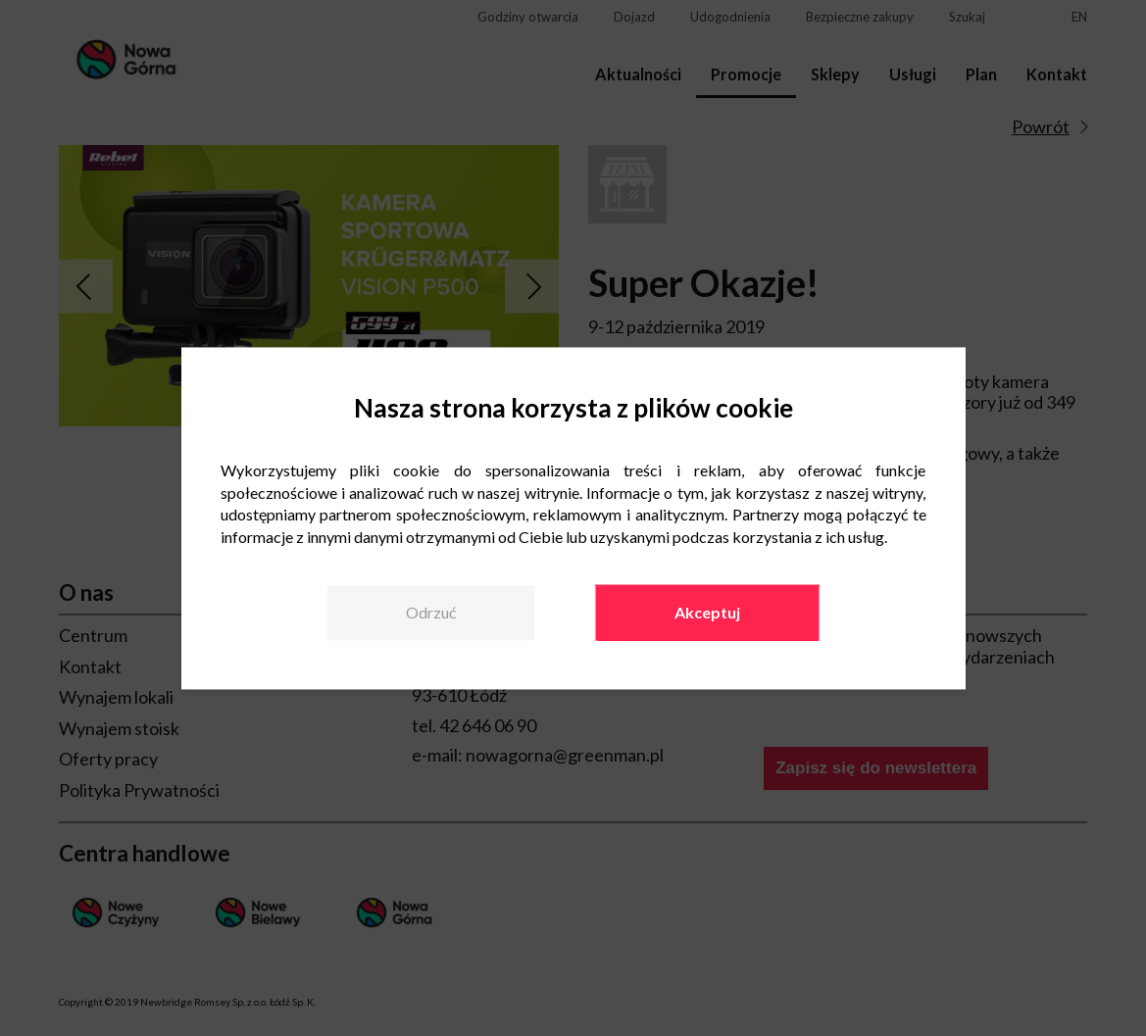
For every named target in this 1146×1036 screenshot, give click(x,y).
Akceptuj (707, 612)
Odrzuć (431, 612)
